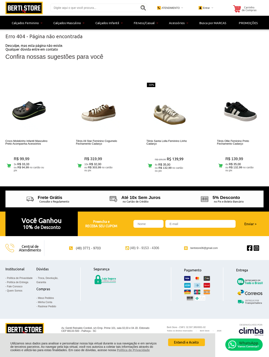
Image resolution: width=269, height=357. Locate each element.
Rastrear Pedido (47, 306)
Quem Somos (14, 290)
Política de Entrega (17, 282)
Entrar (206, 8)
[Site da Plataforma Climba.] (251, 329)
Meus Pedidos (46, 298)
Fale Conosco (14, 286)
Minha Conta (45, 302)
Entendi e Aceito (186, 342)
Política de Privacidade (133, 350)
